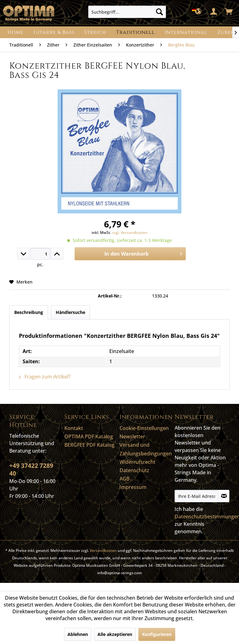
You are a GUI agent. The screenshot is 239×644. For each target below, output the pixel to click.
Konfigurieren (157, 634)
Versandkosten (103, 550)
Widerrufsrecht (137, 461)
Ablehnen (77, 634)
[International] (186, 32)
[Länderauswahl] (199, 12)
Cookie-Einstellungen (144, 428)
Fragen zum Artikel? (45, 376)
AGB (124, 478)
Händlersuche (70, 312)
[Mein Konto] (214, 12)
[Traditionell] (135, 32)
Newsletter (132, 436)
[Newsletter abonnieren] (223, 496)
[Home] (15, 32)
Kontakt (73, 428)
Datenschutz (134, 470)
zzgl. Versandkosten (130, 232)
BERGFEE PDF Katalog (89, 444)
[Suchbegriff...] (127, 12)
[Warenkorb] (229, 12)
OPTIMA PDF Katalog (88, 436)
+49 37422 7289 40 (31, 469)
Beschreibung (28, 312)
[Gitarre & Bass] (54, 32)
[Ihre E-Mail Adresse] (197, 496)
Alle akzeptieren (115, 634)
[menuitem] (127, 12)
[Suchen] (159, 12)
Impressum (133, 487)
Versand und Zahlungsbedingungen (146, 449)
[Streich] (95, 32)
